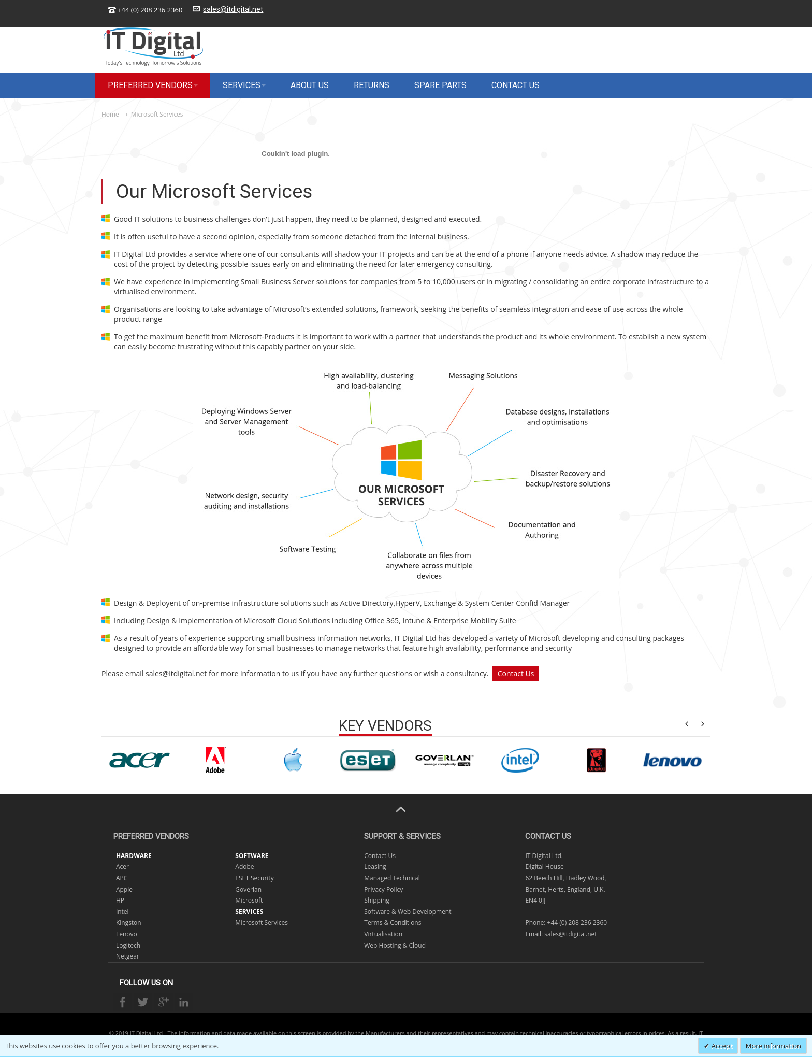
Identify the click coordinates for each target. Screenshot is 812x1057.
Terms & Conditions (392, 922)
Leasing (375, 866)
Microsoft (249, 900)
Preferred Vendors (151, 836)
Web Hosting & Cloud (395, 945)
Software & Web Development (407, 911)
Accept (720, 1045)
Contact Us (516, 673)
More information (773, 1045)
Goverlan (248, 889)
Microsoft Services (261, 922)
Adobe (244, 866)
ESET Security (254, 878)
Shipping (376, 900)
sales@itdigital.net (233, 9)
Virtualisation (383, 934)
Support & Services (402, 836)
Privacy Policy (383, 889)
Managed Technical (392, 878)
